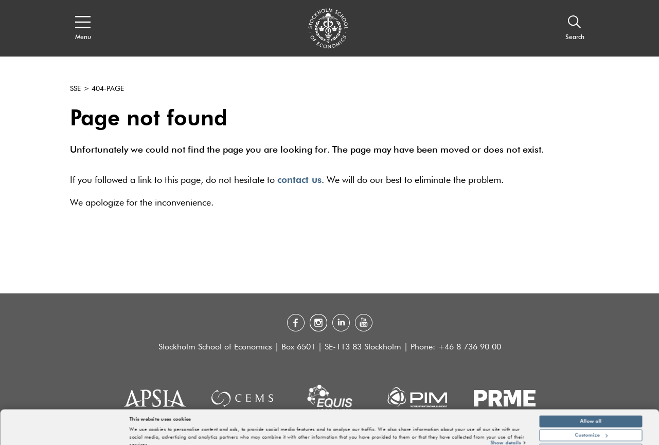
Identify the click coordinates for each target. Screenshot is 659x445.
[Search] (575, 28)
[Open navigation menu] (83, 28)
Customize (591, 419)
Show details (506, 426)
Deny (591, 433)
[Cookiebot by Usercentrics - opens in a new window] (67, 434)
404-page (108, 88)
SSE (75, 88)
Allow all (591, 404)
